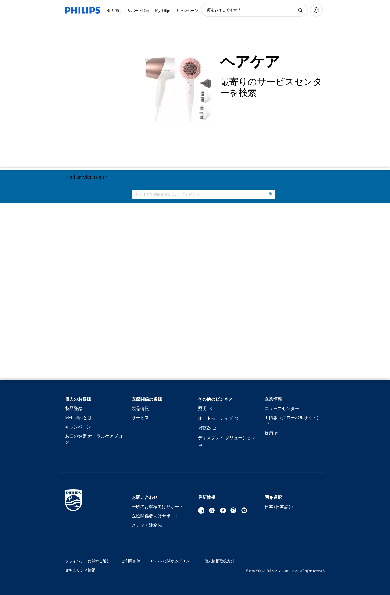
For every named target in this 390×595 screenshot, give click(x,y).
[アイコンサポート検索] (300, 10)
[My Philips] (316, 10)
